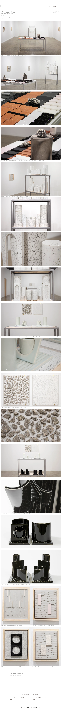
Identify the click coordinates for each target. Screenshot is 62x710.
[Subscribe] (49, 703)
